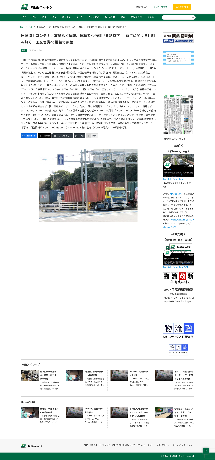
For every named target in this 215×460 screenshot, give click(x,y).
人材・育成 (93, 17)
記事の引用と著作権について (123, 445)
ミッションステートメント (183, 445)
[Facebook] (29, 135)
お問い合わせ (182, 7)
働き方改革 (110, 17)
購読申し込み (142, 7)
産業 (54, 17)
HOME (85, 445)
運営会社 (93, 445)
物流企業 (66, 17)
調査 (123, 17)
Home (22, 27)
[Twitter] (45, 135)
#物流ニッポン (176, 194)
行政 (24, 17)
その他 (150, 17)
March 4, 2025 (169, 227)
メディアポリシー (164, 445)
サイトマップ (104, 445)
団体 (34, 17)
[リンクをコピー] (62, 135)
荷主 (44, 17)
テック (79, 17)
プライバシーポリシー (146, 445)
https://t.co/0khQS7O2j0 (182, 220)
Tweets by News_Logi (173, 179)
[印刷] (79, 135)
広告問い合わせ (160, 7)
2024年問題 (136, 17)
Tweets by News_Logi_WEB (176, 267)
